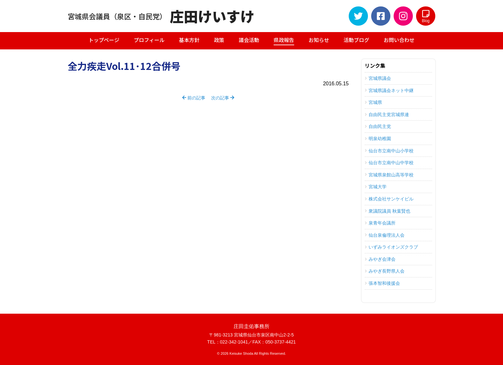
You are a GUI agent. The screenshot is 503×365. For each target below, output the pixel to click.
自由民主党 (378, 126)
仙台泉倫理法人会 (385, 235)
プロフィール (149, 40)
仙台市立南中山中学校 (389, 162)
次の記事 (222, 97)
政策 (219, 40)
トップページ (104, 40)
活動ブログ (356, 40)
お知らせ (319, 40)
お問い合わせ (399, 40)
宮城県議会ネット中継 (389, 90)
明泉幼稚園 (378, 138)
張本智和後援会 (382, 283)
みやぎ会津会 (380, 259)
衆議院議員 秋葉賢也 (387, 211)
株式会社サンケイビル (389, 198)
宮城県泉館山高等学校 (389, 174)
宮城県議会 (378, 78)
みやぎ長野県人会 (385, 271)
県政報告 (284, 40)
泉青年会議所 (380, 222)
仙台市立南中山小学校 (389, 150)
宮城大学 (376, 186)
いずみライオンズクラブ (391, 247)
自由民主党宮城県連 (387, 114)
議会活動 (249, 40)
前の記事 (193, 97)
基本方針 (189, 40)
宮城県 (373, 102)
